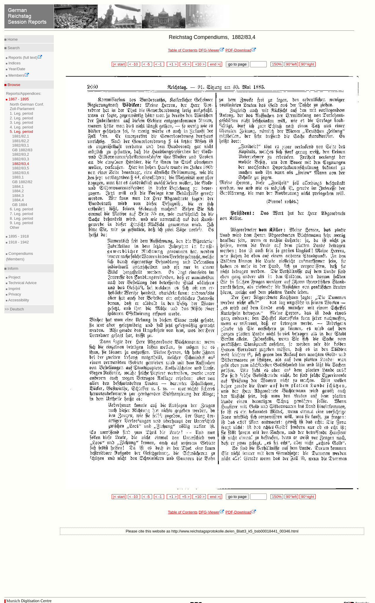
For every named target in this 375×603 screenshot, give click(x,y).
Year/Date (16, 69)
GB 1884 (19, 204)
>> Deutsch (14, 309)
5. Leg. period (21, 131)
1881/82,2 (20, 141)
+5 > (185, 64)
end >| (215, 64)
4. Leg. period (21, 127)
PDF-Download (241, 50)
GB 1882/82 (22, 182)
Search (13, 48)
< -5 (147, 64)
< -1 (159, 64)
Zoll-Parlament (22, 108)
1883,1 (18, 177)
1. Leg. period (21, 113)
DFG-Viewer (211, 50)
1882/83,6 (20, 173)
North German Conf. (27, 104)
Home (12, 39)
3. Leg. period (21, 122)
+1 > (172, 64)
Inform (12, 268)
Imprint (13, 288)
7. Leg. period (21, 214)
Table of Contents (182, 50)
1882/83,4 (20, 164)
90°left (291, 64)
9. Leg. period (21, 223)
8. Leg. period (21, 218)
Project (13, 277)
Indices (13, 63)
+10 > (199, 64)
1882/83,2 (20, 154)
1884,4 (18, 200)
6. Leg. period (21, 209)
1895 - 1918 (18, 236)
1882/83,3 (20, 159)
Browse (13, 85)
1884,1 (18, 186)
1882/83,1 (20, 145)
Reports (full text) (24, 57)
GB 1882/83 (22, 150)
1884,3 (18, 195)
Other (14, 227)
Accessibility (18, 300)
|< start (119, 64)
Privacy (14, 294)
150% (277, 64)
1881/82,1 (20, 136)
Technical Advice (22, 283)
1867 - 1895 (18, 99)
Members (18, 75)
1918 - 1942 (18, 242)
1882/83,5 (20, 168)
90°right (307, 64)
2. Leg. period (21, 118)
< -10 (134, 64)
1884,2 (18, 191)
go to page (237, 64)
